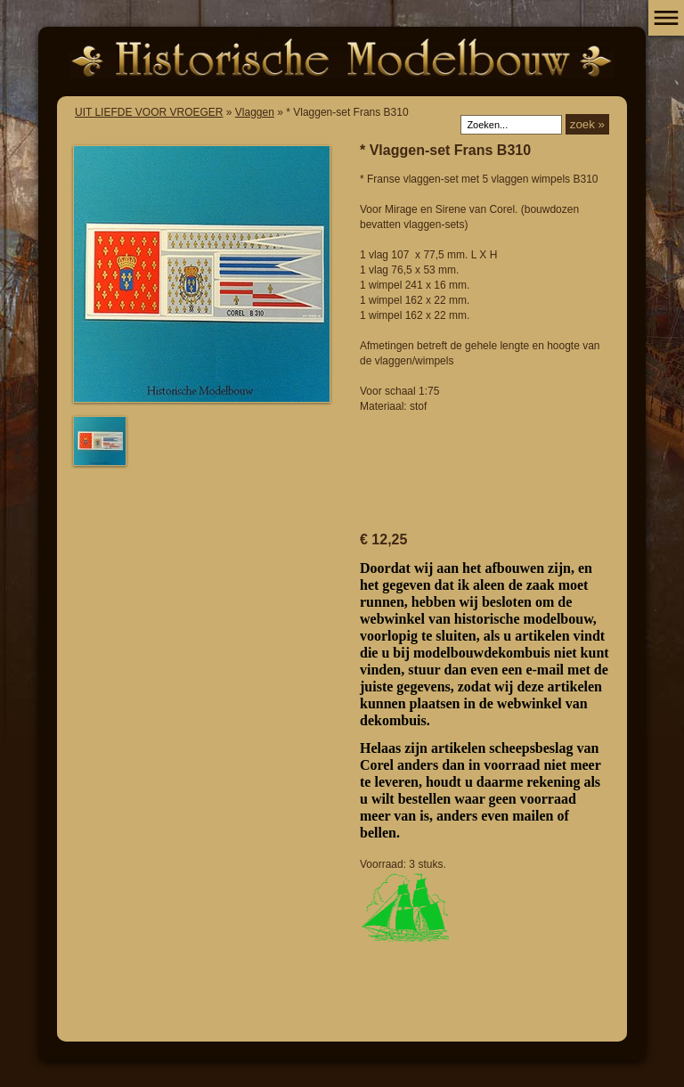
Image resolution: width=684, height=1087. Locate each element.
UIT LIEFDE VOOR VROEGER (149, 112)
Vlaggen (254, 112)
